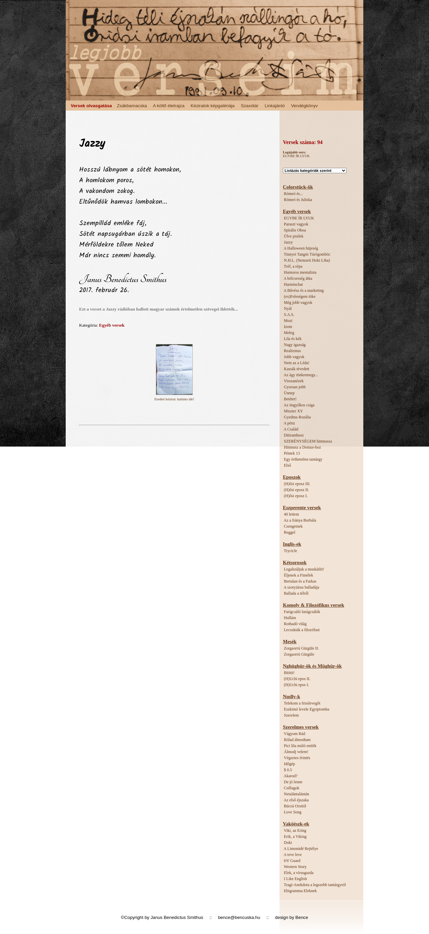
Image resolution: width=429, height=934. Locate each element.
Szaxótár (250, 105)
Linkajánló (275, 105)
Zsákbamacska (132, 105)
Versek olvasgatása (91, 105)
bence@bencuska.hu (239, 917)
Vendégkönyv (304, 105)
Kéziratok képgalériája (213, 105)
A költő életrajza (168, 105)
